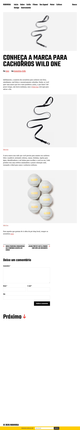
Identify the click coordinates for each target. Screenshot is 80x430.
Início (16, 5)
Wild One (35, 87)
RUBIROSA (7, 5)
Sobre (22, 5)
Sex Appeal (44, 5)
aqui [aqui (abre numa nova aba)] (12, 233)
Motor (52, 5)
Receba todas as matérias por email (27, 428)
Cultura (59, 5)
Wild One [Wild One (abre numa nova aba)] (5, 149)
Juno (7, 71)
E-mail (29, 286)
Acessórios (17, 71)
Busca (74, 4)
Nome (5, 286)
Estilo (28, 5)
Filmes (35, 5)
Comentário (6, 266)
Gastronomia (26, 8)
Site (4, 294)
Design (16, 8)
